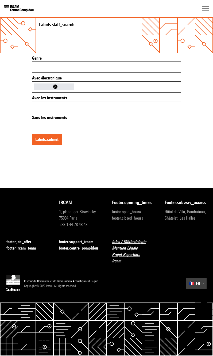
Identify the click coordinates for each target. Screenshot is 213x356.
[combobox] (106, 67)
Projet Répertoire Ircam (133, 257)
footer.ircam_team (24, 248)
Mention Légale (128, 248)
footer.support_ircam (79, 242)
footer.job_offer (22, 242)
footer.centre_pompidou (80, 248)
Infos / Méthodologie (132, 242)
